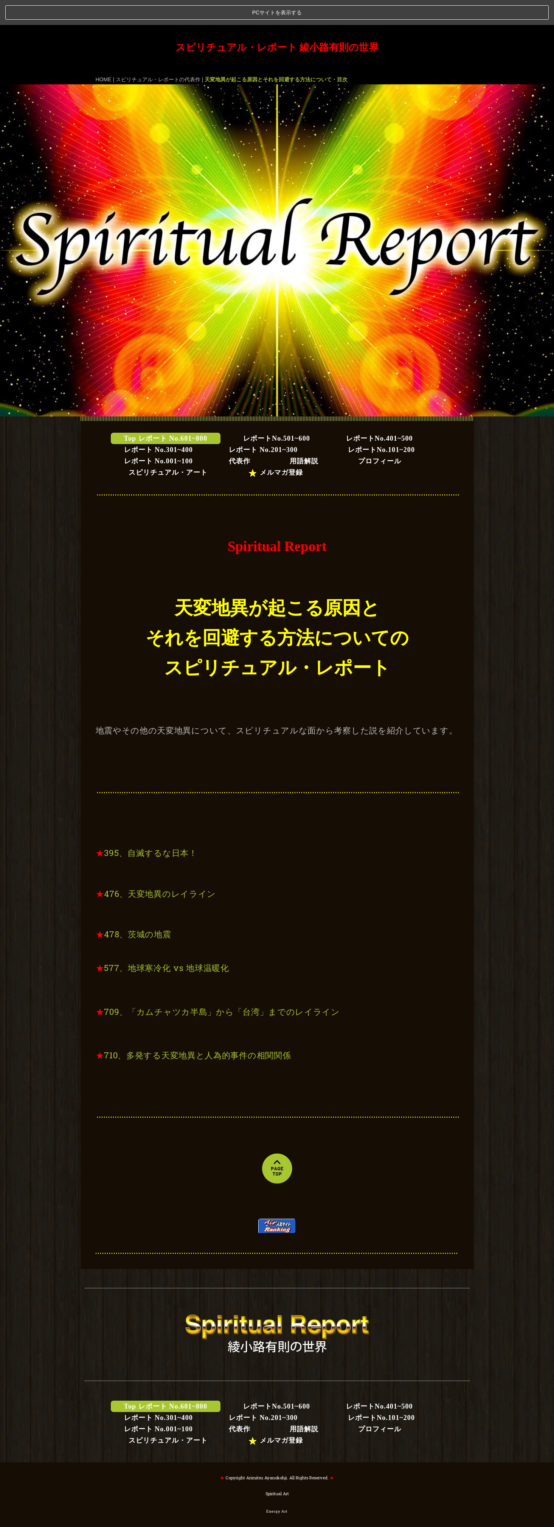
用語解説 (308, 436)
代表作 (239, 436)
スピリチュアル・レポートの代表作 (158, 54)
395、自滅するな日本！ (150, 827)
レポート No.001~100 (158, 436)
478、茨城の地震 (137, 909)
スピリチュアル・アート (173, 447)
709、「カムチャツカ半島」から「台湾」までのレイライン (222, 986)
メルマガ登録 (275, 447)
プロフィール (379, 436)
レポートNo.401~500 (379, 413)
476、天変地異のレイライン (160, 868)
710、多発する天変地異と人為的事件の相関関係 (197, 1030)
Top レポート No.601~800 (166, 413)
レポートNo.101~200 (374, 425)
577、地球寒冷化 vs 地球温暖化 (166, 942)
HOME (104, 54)
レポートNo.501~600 (276, 413)
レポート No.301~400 (158, 425)
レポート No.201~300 (263, 425)
